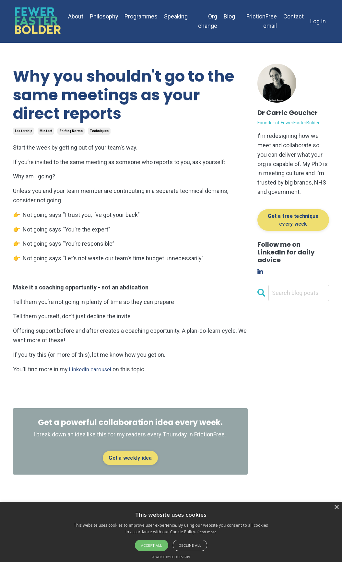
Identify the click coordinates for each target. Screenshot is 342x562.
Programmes (142, 16)
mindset (46, 131)
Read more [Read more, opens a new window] (207, 531)
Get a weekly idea (130, 458)
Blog (229, 16)
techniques (99, 131)
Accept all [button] (151, 545)
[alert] (171, 532)
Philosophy (104, 16)
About (75, 16)
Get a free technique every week (293, 220)
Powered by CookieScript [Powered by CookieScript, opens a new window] (170, 557)
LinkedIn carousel (91, 369)
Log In (318, 21)
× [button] (336, 507)
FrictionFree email (261, 21)
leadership (23, 131)
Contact (293, 16)
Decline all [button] (190, 545)
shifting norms (71, 131)
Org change (208, 21)
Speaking (177, 16)
